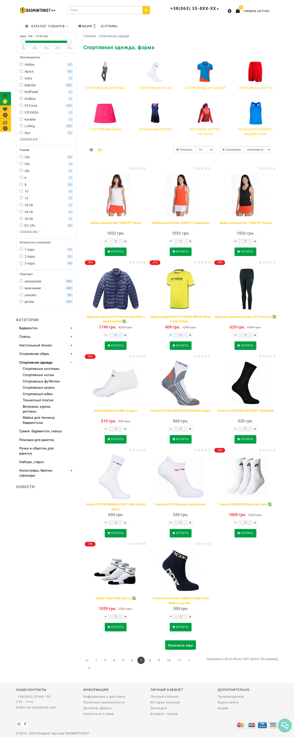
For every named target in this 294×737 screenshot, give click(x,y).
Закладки (158, 708)
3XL (46, 164)
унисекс (46, 295)
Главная (89, 36)
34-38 (46, 212)
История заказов (165, 702)
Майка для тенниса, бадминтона (39, 420)
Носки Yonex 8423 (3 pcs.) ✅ (116, 598)
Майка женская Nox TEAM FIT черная (245, 223)
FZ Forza (46, 105)
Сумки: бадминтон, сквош (40, 431)
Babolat (46, 85)
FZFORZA (46, 112)
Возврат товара (164, 714)
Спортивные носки (38, 375)
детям (46, 302)
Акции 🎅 (87, 26)
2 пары (46, 256)
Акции (223, 708)
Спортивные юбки (38, 394)
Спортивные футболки (41, 381)
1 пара (46, 249)
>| (89, 667)
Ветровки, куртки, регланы (37, 409)
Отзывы (109, 26)
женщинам (46, 281)
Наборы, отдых (31, 462)
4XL (46, 171)
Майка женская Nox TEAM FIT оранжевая (180, 223)
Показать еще (180, 645)
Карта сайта (228, 702)
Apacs (46, 71)
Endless (46, 99)
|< (87, 660)
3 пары (46, 263)
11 (179, 660)
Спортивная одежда (35, 362)
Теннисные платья (38, 400)
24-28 (46, 205)
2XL (46, 157)
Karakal (46, 119)
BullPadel (46, 92)
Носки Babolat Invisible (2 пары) (115, 410)
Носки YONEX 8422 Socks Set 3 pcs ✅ (245, 504)
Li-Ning (46, 126)
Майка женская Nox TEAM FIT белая (115, 223)
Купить (115, 251)
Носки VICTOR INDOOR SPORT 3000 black (245, 410)
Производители (231, 696)
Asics (46, 78)
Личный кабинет (164, 696)
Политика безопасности (104, 702)
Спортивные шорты (39, 387)
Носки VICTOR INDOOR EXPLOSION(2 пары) (181, 410)
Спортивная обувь (34, 354)
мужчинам (46, 288)
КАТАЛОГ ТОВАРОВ (46, 26)
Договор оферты (97, 708)
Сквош (24, 337)
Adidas (46, 64)
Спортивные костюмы (41, 369)
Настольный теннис (35, 345)
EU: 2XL (46, 225)
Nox (46, 133)
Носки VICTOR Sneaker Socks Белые (180, 504)
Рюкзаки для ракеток (36, 440)
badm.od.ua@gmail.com (36, 707)
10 (46, 191)
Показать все (31, 139)
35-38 (46, 219)
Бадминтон (28, 328)
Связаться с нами (98, 714)
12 (46, 198)
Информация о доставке (104, 696)
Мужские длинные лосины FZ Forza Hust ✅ (245, 316)
